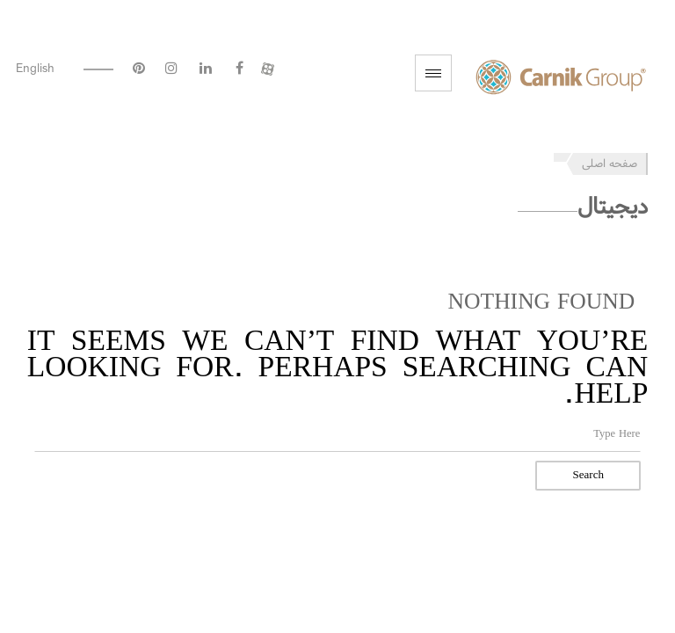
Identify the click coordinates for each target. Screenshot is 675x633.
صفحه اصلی (609, 164)
